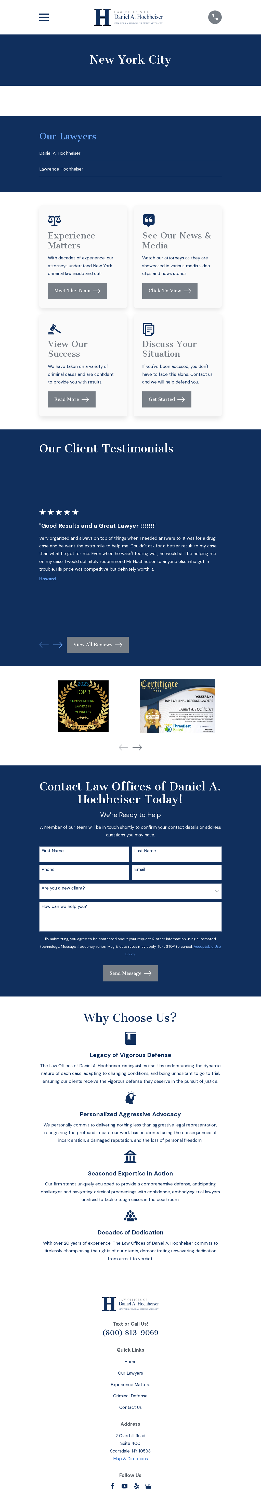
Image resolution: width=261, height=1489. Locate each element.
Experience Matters (130, 1386)
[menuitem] (130, 154)
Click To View (170, 292)
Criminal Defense (130, 1397)
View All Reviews (97, 646)
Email (139, 871)
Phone (48, 871)
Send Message (130, 975)
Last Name (145, 852)
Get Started (167, 401)
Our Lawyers (130, 1374)
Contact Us (130, 1409)
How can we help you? (64, 908)
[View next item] (57, 646)
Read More (71, 401)
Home (130, 1363)
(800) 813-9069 (130, 1334)
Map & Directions (130, 1460)
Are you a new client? (63, 889)
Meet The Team (77, 292)
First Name (53, 852)
